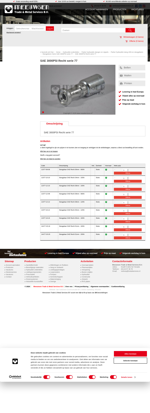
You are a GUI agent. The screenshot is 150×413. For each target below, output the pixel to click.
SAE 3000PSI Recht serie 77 (85, 54)
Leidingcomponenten (33, 272)
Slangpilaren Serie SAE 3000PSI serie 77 (58, 54)
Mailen (125, 75)
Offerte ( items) (135, 41)
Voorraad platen (87, 265)
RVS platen (86, 281)
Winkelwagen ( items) (132, 37)
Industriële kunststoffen (34, 281)
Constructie (86, 277)
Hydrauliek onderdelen (71, 52)
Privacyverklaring (81, 286)
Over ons (68, 286)
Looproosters (55, 272)
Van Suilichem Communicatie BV (68, 290)
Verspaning (86, 270)
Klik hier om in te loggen (49, 151)
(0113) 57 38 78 (127, 269)
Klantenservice (11, 272)
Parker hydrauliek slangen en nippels (95, 52)
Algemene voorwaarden (100, 286)
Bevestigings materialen (34, 267)
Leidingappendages (57, 270)
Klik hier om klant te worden (50, 159)
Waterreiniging (55, 279)
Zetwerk (85, 279)
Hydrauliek (86, 274)
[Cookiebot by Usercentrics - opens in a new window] (15, 408)
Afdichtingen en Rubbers (59, 265)
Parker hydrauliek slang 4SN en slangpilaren (127, 52)
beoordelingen (102, 293)
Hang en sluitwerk (56, 267)
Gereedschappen (56, 277)
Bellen (125, 67)
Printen (126, 83)
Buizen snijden (87, 272)
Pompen (53, 274)
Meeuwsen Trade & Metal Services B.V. (48, 286)
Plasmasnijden (87, 267)
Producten (119, 9)
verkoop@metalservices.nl (130, 271)
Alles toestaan (130, 385)
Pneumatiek (30, 274)
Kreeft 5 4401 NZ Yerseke (130, 267)
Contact (8, 277)
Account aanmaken (96, 9)
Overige (53, 281)
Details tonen (126, 408)
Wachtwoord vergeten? (13, 32)
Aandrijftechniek (32, 265)
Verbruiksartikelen (32, 277)
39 (96, 293)
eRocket (98, 290)
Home (58, 52)
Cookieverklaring (118, 286)
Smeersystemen (32, 279)
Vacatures (137, 9)
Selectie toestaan (130, 392)
